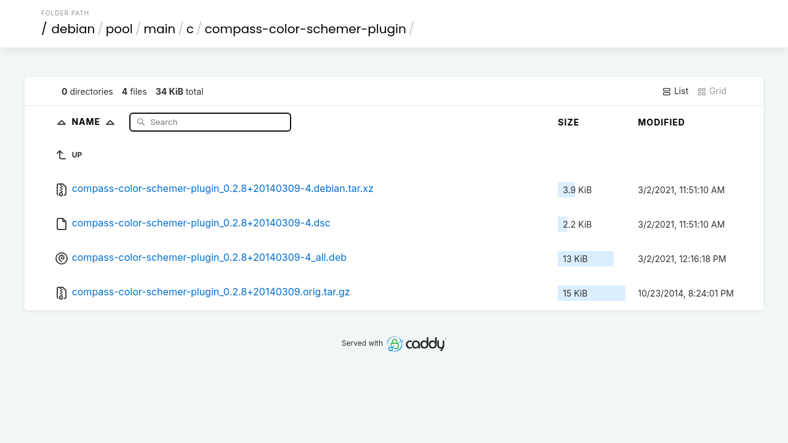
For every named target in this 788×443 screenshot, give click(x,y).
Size (568, 122)
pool (119, 29)
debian (73, 29)
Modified (661, 122)
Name (95, 121)
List (675, 91)
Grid (711, 91)
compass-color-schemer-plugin (305, 29)
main (159, 29)
